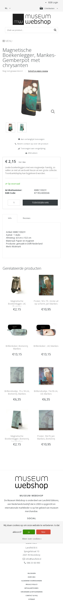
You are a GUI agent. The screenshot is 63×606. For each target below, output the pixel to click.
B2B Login (53, 2)
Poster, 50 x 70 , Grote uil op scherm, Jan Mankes (46, 302)
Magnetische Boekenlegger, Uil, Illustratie (17, 303)
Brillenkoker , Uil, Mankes (46, 345)
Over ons (31, 577)
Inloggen (32, 573)
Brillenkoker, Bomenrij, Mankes (17, 347)
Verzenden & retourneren (32, 592)
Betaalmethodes (31, 588)
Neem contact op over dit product (32, 143)
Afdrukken (32, 153)
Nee (43, 532)
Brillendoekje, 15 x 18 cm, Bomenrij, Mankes (17, 392)
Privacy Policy (31, 584)
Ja (29, 532)
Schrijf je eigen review (38, 71)
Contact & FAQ (31, 595)
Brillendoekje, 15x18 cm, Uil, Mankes (46, 392)
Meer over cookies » (31, 538)
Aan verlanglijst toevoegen (33, 139)
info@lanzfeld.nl (33, 559)
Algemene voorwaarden (31, 581)
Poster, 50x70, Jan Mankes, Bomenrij (46, 437)
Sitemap (31, 599)
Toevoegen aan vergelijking (32, 148)
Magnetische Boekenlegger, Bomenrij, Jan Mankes (17, 438)
